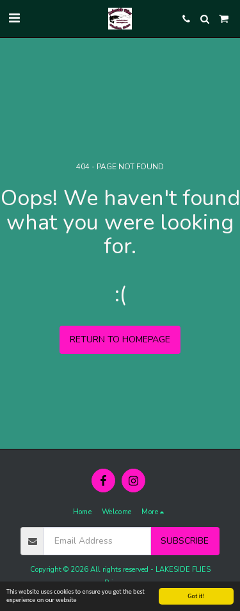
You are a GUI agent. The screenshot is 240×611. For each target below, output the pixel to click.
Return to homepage (120, 339)
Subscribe (185, 541)
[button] (14, 18)
